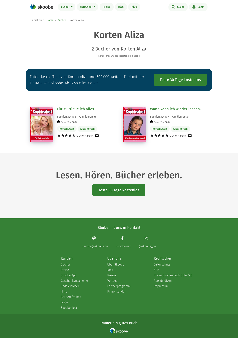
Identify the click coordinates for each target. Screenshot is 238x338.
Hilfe (134, 6)
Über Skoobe (115, 264)
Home (50, 20)
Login (198, 7)
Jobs (110, 270)
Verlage (112, 280)
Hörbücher (86, 6)
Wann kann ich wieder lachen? (175, 109)
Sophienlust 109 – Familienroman (169, 116)
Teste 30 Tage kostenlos (180, 80)
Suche (178, 7)
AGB (156, 270)
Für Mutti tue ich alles (75, 109)
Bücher (65, 6)
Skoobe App (68, 275)
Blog (121, 6)
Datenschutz (162, 264)
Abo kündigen (163, 280)
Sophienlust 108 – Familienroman (77, 116)
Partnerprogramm (119, 286)
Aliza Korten (87, 128)
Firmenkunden (116, 291)
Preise (106, 6)
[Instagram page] (147, 242)
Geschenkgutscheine (74, 280)
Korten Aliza (67, 128)
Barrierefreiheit (71, 297)
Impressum (161, 286)
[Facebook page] (123, 242)
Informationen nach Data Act (173, 275)
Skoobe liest (69, 307)
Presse (111, 275)
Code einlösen (70, 286)
